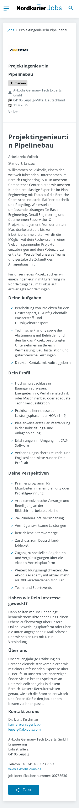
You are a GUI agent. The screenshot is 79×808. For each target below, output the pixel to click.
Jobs (10, 30)
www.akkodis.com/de (24, 769)
